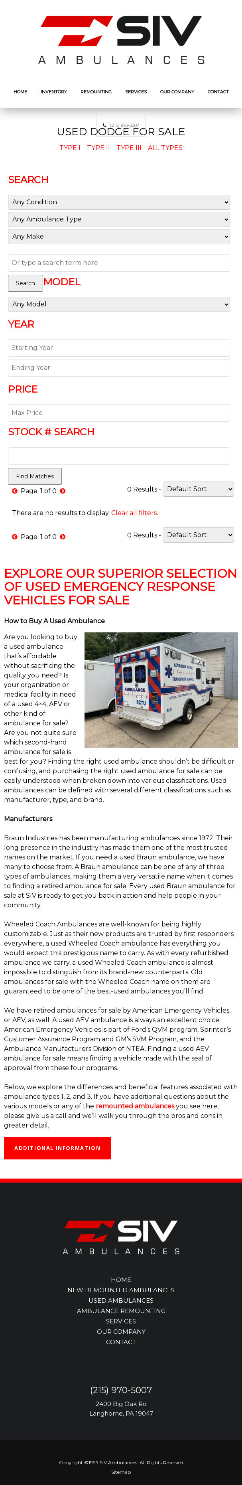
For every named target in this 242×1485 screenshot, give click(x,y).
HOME (121, 1280)
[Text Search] (119, 263)
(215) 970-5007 (124, 125)
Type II (98, 148)
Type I (70, 148)
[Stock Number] (119, 456)
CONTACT (121, 1342)
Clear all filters (134, 513)
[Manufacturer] (119, 236)
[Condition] (119, 202)
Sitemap (121, 1472)
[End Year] (119, 368)
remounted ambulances (135, 1106)
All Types (165, 148)
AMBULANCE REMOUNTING (121, 1311)
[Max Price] (119, 413)
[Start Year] (119, 348)
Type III (129, 148)
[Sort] (198, 489)
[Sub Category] (119, 219)
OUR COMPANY (121, 1331)
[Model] (119, 304)
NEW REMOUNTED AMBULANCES (121, 1290)
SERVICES (121, 1321)
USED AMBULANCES (121, 1300)
